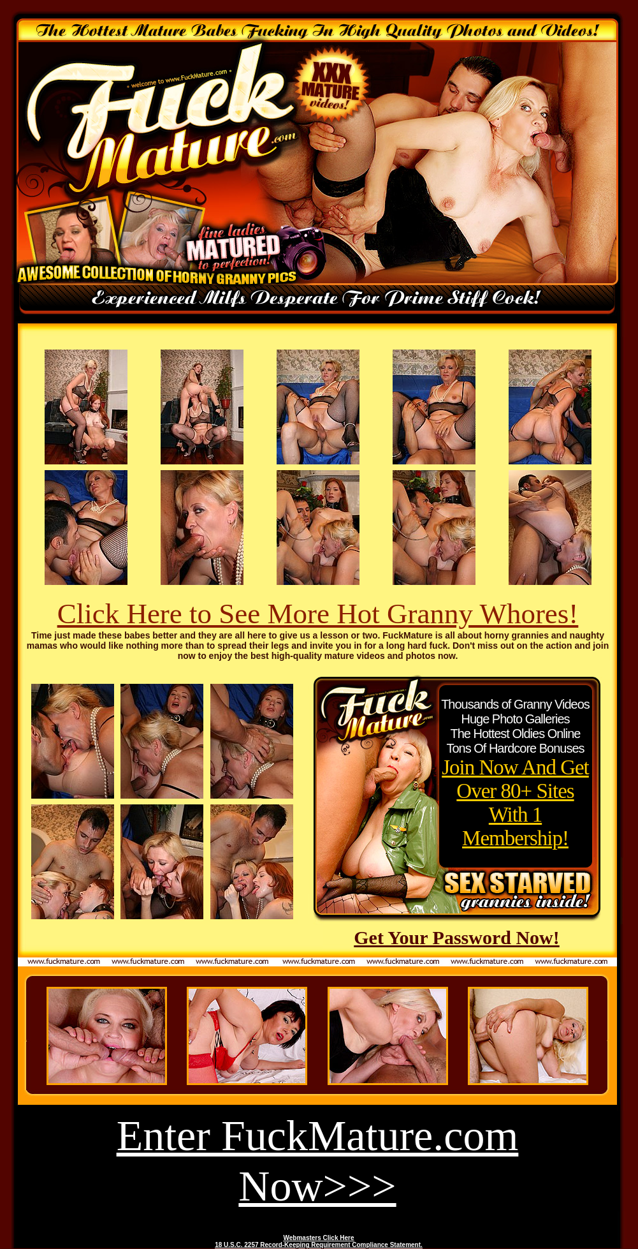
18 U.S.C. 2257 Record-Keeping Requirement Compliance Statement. (319, 1244)
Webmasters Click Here (319, 1237)
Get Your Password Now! (457, 937)
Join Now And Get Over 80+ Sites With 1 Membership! (515, 803)
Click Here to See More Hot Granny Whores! (318, 614)
